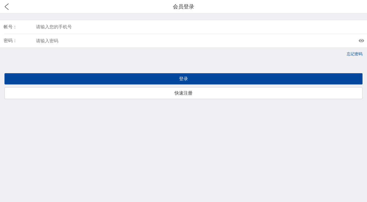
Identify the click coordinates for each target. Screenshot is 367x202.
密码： (10, 40)
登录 (183, 78)
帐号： (10, 26)
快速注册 (183, 93)
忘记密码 (355, 54)
